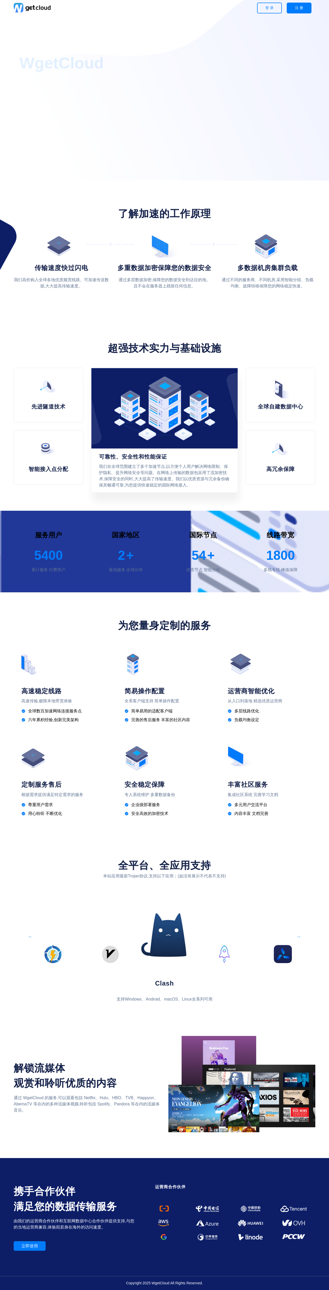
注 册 (299, 8)
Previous (30, 934)
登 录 (269, 8)
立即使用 (29, 1246)
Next (298, 934)
